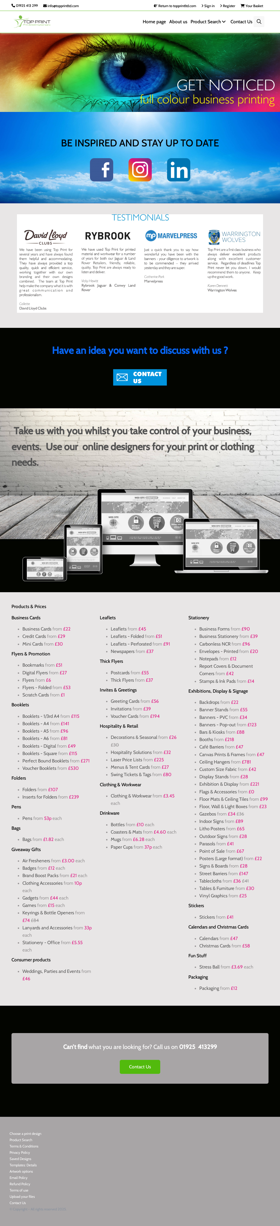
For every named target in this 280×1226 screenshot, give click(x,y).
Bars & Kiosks (212, 732)
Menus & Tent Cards (130, 767)
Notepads (208, 658)
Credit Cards (34, 636)
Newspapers (123, 651)
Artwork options (21, 1171)
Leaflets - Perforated (131, 644)
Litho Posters (212, 828)
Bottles (118, 824)
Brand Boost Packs (40, 875)
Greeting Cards (125, 701)
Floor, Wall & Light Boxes (223, 806)
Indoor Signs (211, 821)
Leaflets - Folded (127, 636)
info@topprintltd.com (61, 6)
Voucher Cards (124, 716)
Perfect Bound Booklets (45, 761)
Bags (26, 839)
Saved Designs (20, 1158)
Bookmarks (33, 665)
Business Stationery (218, 636)
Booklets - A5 (35, 731)
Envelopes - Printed (218, 651)
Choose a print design (25, 1133)
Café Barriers (211, 747)
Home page (154, 21)
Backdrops (209, 702)
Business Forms (214, 629)
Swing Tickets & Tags (131, 774)
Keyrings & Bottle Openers (48, 912)
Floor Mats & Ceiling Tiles (223, 799)
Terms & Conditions (24, 1146)
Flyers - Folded (36, 687)
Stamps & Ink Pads (217, 681)
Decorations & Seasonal (134, 737)
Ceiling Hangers (214, 762)
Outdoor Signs (213, 836)
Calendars (208, 938)
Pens (27, 818)
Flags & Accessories (218, 791)
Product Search (209, 21)
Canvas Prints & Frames (222, 754)
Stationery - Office (41, 942)
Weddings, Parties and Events (51, 971)
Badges (29, 868)
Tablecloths (210, 881)
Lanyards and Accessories (47, 927)
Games (29, 905)
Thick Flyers (122, 680)
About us (178, 21)
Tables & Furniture (216, 888)
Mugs (116, 839)
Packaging (209, 988)
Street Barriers (213, 873)
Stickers (207, 917)
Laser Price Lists (126, 759)
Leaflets (119, 629)
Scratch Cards (35, 695)
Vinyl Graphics (213, 895)
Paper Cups (122, 847)
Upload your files (22, 1196)
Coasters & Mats (126, 832)
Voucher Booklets (39, 768)
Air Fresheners (36, 860)
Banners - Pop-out (217, 724)
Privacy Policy (20, 1152)
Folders (29, 789)
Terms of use (19, 1190)
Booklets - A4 (35, 723)
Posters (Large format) (221, 858)
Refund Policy (20, 1184)
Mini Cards (32, 644)
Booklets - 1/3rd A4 (40, 716)
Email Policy (19, 1177)
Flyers (28, 680)
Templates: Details (23, 1165)
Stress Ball (210, 967)
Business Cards (36, 629)
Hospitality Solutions (131, 752)
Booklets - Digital (39, 746)
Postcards (120, 672)
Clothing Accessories (42, 883)
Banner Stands (213, 709)
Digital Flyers (35, 672)
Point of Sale (212, 851)
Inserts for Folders (39, 797)
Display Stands (214, 776)
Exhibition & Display (218, 784)
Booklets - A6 (35, 738)
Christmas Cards (215, 946)
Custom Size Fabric (218, 769)
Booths (206, 739)
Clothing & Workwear (131, 796)
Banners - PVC (213, 717)
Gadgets (30, 898)
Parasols (207, 843)
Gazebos (207, 814)
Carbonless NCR (215, 644)
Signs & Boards (213, 866)
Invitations (121, 709)
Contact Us (241, 21)
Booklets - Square (39, 753)
